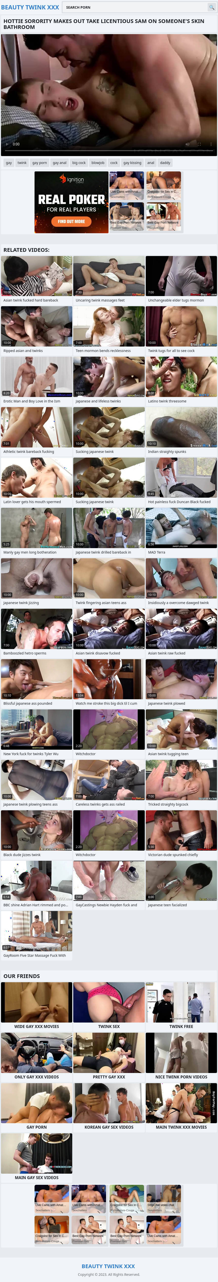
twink (22, 162)
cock (113, 162)
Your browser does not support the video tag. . (109, 95)
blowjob (97, 162)
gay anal (59, 162)
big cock (79, 162)
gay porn (39, 162)
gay (9, 162)
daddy (165, 162)
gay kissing (133, 162)
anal (150, 162)
